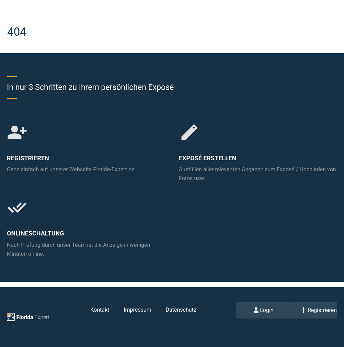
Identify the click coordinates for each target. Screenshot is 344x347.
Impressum (137, 309)
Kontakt (99, 309)
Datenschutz (181, 309)
